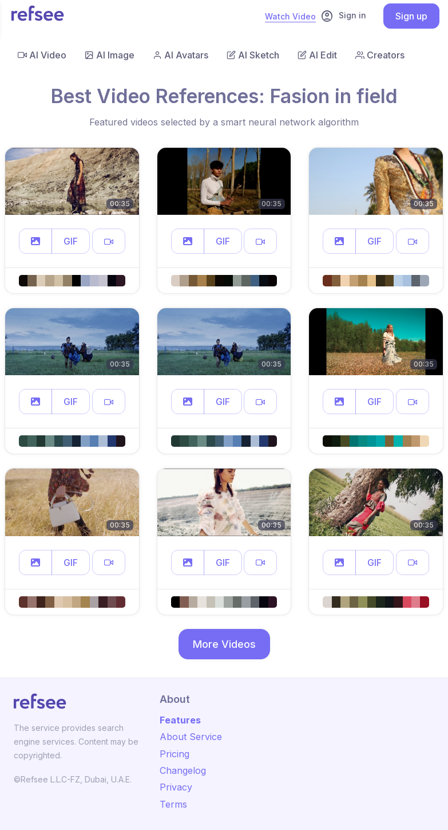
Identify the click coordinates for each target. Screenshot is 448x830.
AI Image (109, 55)
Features (180, 720)
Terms (173, 804)
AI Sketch (253, 55)
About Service (191, 736)
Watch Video (290, 16)
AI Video (42, 55)
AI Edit (317, 55)
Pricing (174, 754)
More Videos (224, 644)
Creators (380, 55)
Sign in (343, 16)
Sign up (411, 16)
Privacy (176, 787)
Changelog (183, 770)
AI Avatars (180, 55)
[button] (35, 241)
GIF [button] (71, 241)
